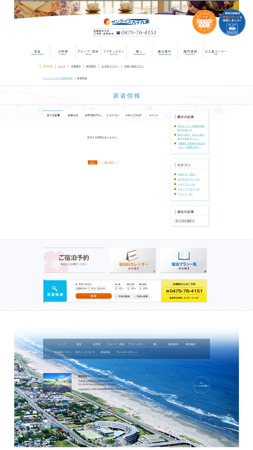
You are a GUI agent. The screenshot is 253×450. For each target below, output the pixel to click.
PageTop (201, 385)
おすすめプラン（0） (189, 179)
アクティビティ (113, 51)
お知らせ (73, 114)
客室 (37, 51)
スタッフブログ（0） (189, 189)
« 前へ (92, 162)
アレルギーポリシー (127, 352)
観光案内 (164, 51)
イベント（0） (185, 194)
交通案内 (76, 66)
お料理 (62, 51)
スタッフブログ (133, 114)
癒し (138, 51)
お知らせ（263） (186, 174)
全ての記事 (53, 114)
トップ (61, 344)
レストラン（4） (186, 184)
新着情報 (48, 66)
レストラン (113, 114)
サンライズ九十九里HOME (58, 78)
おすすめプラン (93, 114)
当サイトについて (85, 352)
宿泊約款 (105, 352)
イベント (153, 114)
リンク (62, 66)
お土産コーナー (215, 51)
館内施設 (189, 51)
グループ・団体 (87, 51)
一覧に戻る (108, 162)
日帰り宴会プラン (134, 66)
